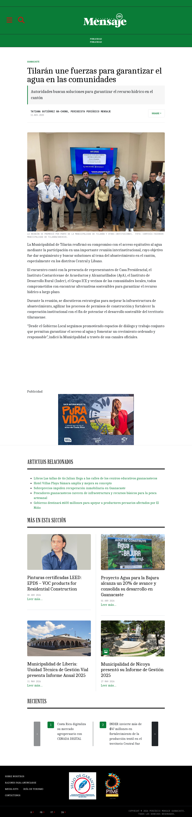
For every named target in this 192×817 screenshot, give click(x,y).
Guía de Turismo (33, 789)
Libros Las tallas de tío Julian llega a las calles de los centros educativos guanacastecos (95, 478)
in (62, 812)
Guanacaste (33, 61)
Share (155, 113)
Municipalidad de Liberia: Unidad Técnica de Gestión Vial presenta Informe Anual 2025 (57, 669)
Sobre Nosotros (14, 776)
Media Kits (11, 789)
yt (52, 812)
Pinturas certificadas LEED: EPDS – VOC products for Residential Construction (54, 583)
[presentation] (37, 734)
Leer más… (35, 599)
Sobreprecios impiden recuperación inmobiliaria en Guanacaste (79, 488)
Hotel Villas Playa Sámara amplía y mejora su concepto (73, 483)
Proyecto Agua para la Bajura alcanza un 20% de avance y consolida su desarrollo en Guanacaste (130, 586)
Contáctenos (12, 795)
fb (41, 812)
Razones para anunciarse (20, 782)
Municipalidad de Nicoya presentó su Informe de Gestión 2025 (132, 669)
